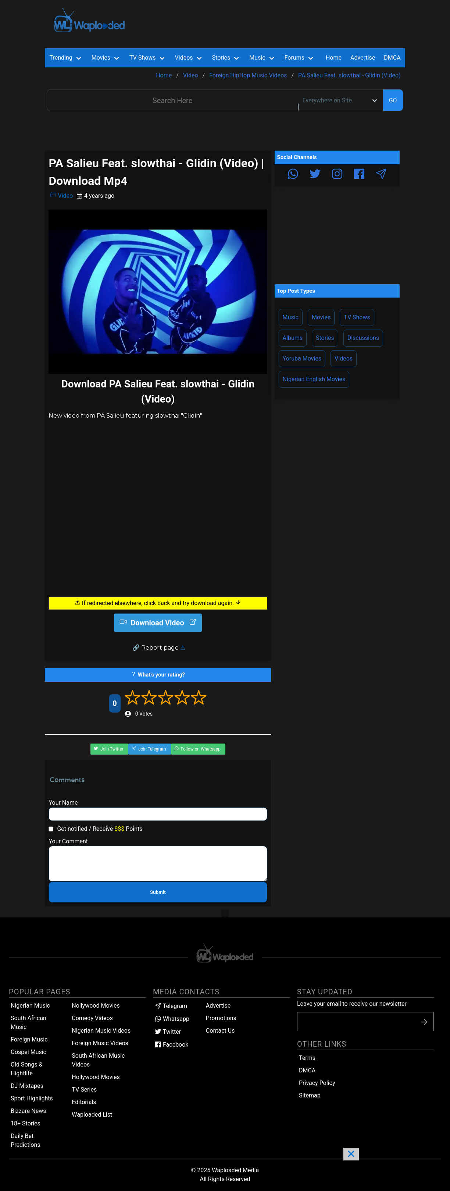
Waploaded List (92, 1114)
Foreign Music (29, 1039)
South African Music (28, 1022)
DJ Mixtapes (27, 1085)
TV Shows (357, 317)
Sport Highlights (32, 1098)
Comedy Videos (92, 1018)
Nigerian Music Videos (101, 1030)
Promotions (221, 1018)
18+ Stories (25, 1123)
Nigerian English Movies (314, 379)
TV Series (84, 1089)
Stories (325, 337)
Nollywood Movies (96, 1005)
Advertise (218, 1005)
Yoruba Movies (302, 358)
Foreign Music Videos (100, 1043)
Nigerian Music (30, 1005)
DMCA (392, 57)
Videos (344, 358)
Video (61, 195)
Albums (293, 337)
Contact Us (220, 1030)
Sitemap (310, 1095)
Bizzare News (28, 1110)
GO (393, 100)
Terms (307, 1057)
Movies (321, 317)
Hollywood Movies (96, 1077)
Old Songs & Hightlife (27, 1069)
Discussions (363, 337)
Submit (158, 892)
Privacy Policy (317, 1082)
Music (291, 317)
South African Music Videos (98, 1060)
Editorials (84, 1102)
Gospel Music (28, 1051)
